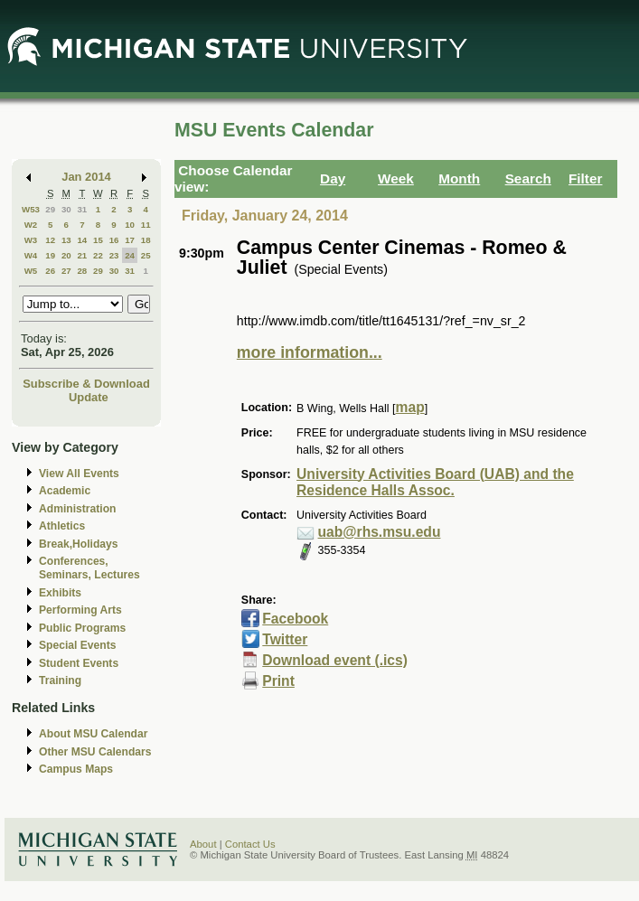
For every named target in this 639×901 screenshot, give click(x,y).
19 (50, 255)
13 (66, 240)
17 (130, 240)
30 (66, 209)
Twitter (284, 639)
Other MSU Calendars (95, 752)
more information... (309, 352)
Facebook (295, 618)
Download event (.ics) (335, 660)
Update (88, 397)
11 (146, 225)
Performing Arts (80, 610)
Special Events (77, 645)
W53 (31, 209)
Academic (64, 490)
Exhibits (60, 593)
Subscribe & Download (86, 383)
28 (82, 271)
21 (82, 255)
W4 (31, 255)
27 (66, 271)
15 (98, 240)
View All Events (79, 473)
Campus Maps (76, 769)
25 (146, 255)
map (410, 407)
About (203, 844)
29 (50, 209)
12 (50, 240)
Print (278, 681)
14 (82, 240)
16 (114, 240)
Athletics (62, 526)
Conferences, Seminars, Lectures (89, 568)
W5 (31, 271)
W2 (31, 225)
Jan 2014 (86, 176)
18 (146, 240)
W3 (31, 240)
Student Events (78, 663)
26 (50, 271)
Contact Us (250, 844)
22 (98, 255)
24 (130, 255)
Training (60, 680)
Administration (77, 508)
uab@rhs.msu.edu (379, 532)
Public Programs (82, 628)
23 (114, 255)
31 (82, 209)
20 (66, 255)
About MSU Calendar (93, 733)
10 (130, 225)
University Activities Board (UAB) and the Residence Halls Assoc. (435, 482)
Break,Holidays (78, 544)
